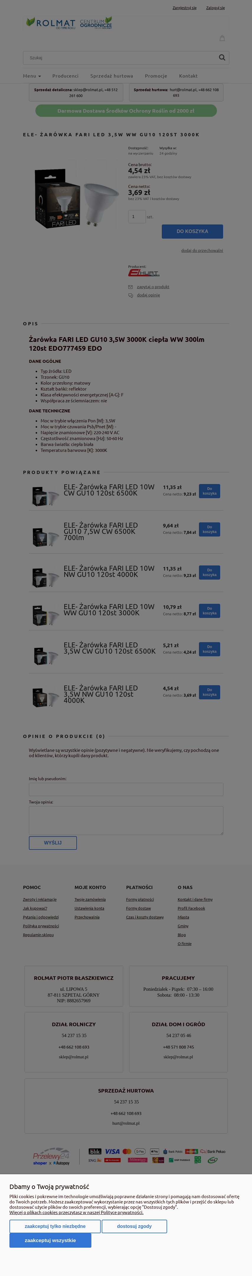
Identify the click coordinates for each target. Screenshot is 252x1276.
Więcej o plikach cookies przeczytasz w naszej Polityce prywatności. (76, 1212)
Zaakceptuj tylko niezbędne (55, 1226)
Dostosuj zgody (134, 1226)
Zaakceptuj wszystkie (50, 1240)
